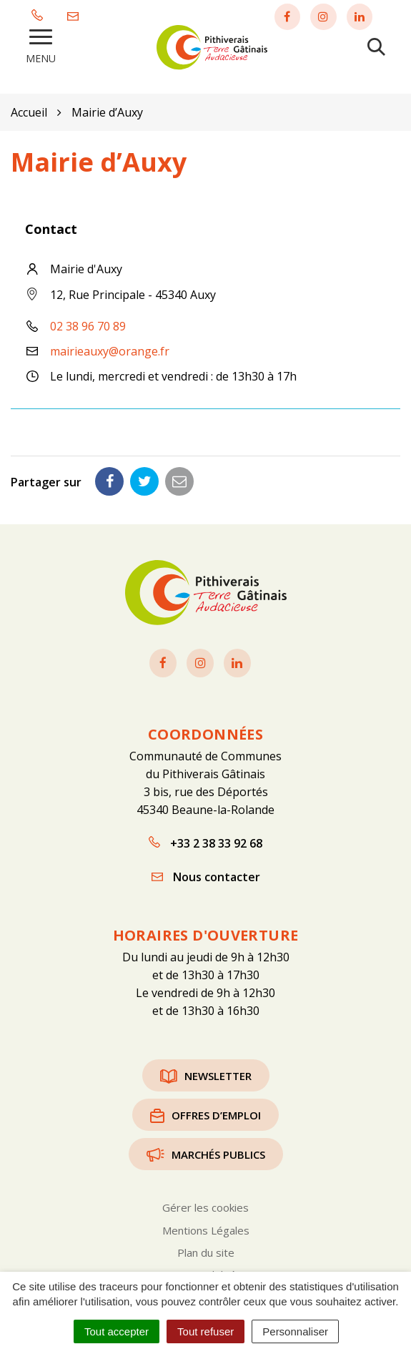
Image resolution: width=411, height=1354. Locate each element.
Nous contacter (206, 875)
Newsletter (206, 1074)
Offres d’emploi (205, 1113)
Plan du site (205, 1250)
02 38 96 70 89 (88, 324)
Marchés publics (206, 1152)
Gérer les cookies (205, 1205)
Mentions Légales (205, 1228)
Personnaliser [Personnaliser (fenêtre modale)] (295, 1331)
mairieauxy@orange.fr (109, 349)
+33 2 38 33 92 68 (205, 841)
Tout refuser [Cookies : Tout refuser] (205, 1331)
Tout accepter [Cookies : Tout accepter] (116, 1331)
